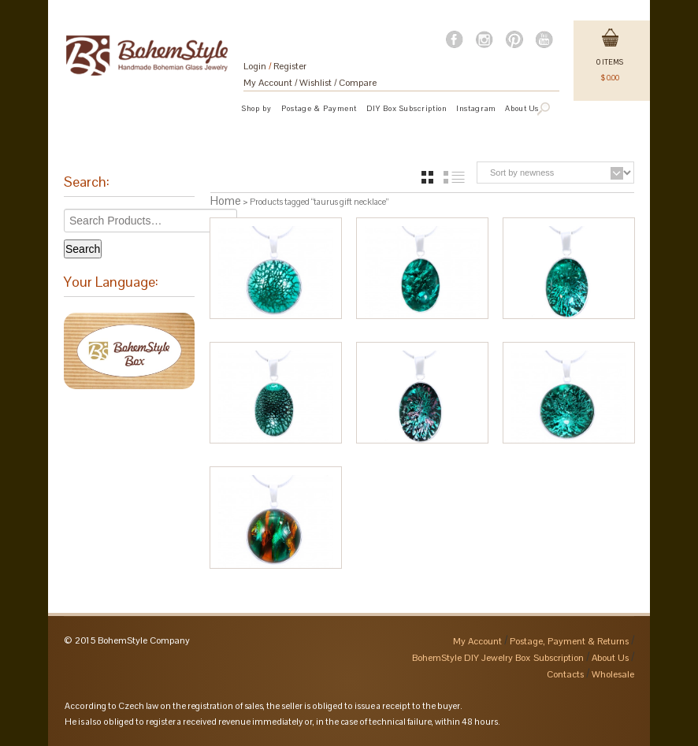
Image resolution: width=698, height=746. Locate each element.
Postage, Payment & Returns (569, 641)
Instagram (476, 108)
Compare (358, 82)
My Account (267, 82)
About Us (610, 657)
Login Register (274, 66)
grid (427, 177)
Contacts (565, 674)
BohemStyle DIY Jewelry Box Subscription (498, 657)
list (454, 177)
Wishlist (315, 82)
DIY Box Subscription (406, 108)
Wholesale (613, 674)
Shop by (257, 108)
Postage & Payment (319, 108)
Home (225, 200)
